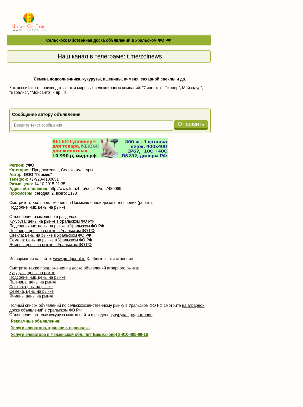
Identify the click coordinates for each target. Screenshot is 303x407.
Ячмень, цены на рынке (31, 296)
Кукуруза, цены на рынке (32, 272)
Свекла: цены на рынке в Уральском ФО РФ (50, 235)
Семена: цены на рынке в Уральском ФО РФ (50, 240)
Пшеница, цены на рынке (32, 282)
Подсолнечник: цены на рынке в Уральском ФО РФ (56, 226)
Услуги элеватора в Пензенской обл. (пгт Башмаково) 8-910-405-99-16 (79, 334)
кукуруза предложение (132, 315)
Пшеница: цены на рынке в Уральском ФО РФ (52, 230)
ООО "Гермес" (38, 174)
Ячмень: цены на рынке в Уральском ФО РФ (50, 244)
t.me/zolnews (144, 56)
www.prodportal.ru (69, 258)
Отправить (191, 124)
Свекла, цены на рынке (31, 286)
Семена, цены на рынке (31, 291)
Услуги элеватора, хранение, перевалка (50, 328)
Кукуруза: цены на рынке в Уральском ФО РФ (51, 221)
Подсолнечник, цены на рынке (37, 207)
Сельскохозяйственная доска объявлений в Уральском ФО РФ (108, 40)
